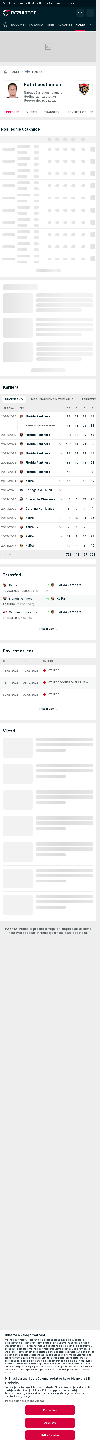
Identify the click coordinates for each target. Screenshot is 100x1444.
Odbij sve (50, 1422)
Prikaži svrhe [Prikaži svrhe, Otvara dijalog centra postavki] (50, 1435)
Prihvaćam (50, 1410)
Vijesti (31, 112)
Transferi (52, 112)
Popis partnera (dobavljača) (24, 1401)
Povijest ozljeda (81, 112)
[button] (80, 13)
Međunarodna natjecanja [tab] (52, 399)
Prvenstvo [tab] (14, 399)
